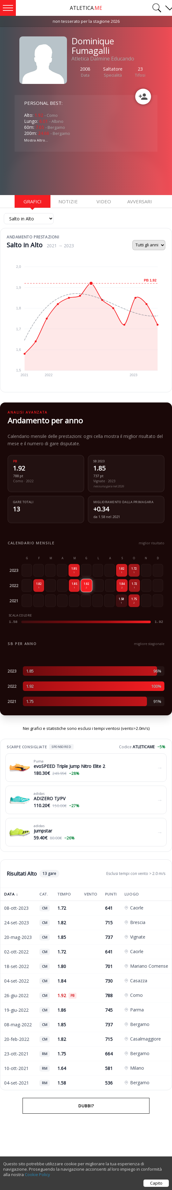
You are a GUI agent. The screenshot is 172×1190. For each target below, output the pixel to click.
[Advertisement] (65, 172)
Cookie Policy (37, 1174)
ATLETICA (86, 7)
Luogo (131, 894)
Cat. (43, 894)
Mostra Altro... (36, 140)
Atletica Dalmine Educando (102, 58)
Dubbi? (86, 1106)
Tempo (64, 894)
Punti (111, 894)
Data (11, 894)
